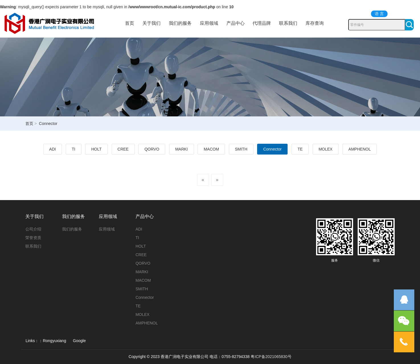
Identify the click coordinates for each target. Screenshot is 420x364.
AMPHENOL (360, 149)
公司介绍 (33, 229)
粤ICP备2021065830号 (271, 356)
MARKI (181, 149)
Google (79, 340)
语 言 (379, 13)
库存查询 (315, 23)
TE (300, 149)
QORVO (151, 149)
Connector (272, 149)
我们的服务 (180, 23)
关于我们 (151, 23)
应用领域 (209, 23)
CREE (123, 149)
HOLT (96, 149)
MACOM (211, 149)
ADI (52, 149)
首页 (129, 23)
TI (73, 149)
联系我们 (288, 23)
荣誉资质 (33, 237)
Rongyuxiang (54, 340)
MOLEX (326, 149)
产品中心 (235, 23)
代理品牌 (262, 23)
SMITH (241, 149)
